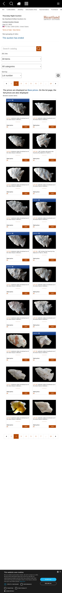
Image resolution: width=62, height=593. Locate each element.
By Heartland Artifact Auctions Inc (14, 19)
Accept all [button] (48, 579)
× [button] (60, 571)
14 (51, 83)
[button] (21, 591)
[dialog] (31, 581)
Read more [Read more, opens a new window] (22, 581)
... (45, 83)
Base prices (33, 90)
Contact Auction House (11, 22)
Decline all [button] (48, 583)
